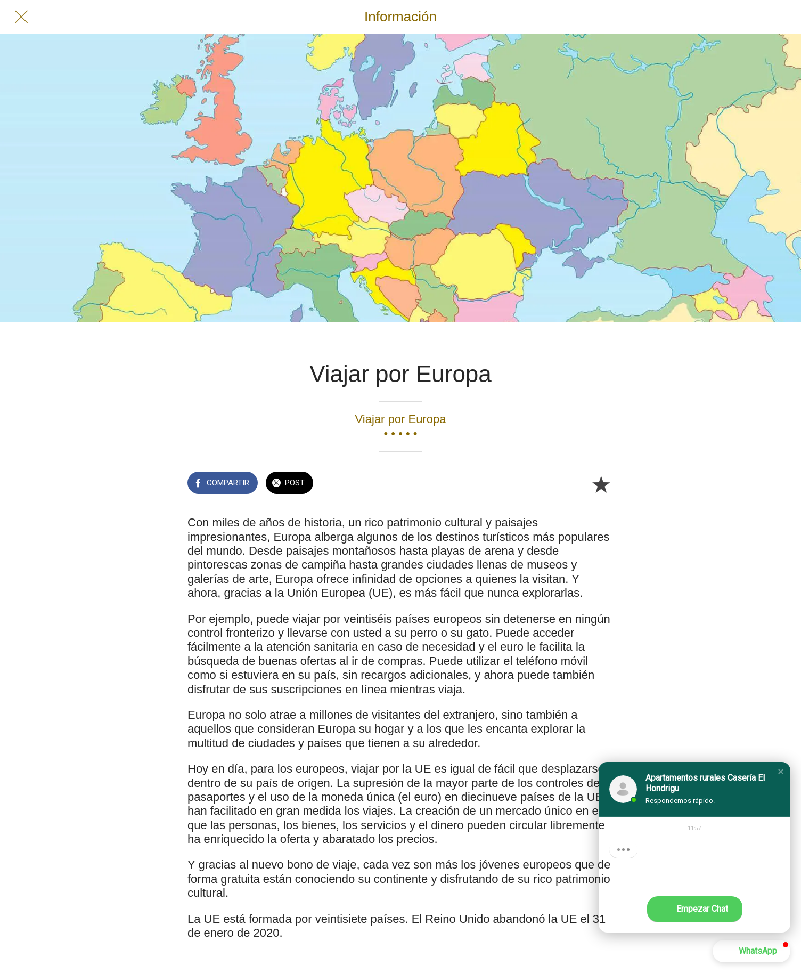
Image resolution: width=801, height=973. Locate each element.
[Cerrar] (21, 17)
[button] (780, 771)
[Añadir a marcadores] (601, 484)
